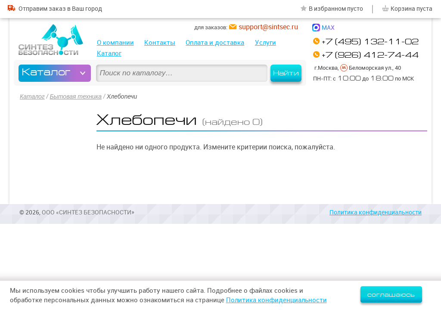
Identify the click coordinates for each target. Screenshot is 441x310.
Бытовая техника (76, 96)
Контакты (159, 42)
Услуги (265, 42)
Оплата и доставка (215, 42)
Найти (286, 73)
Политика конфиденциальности (375, 212)
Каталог (109, 53)
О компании (115, 42)
